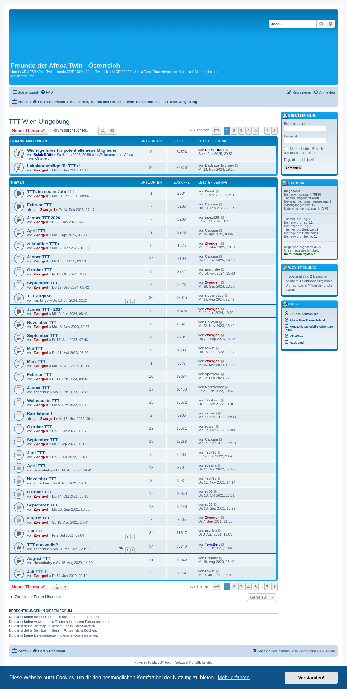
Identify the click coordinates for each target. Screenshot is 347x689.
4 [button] (248, 130)
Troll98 (210, 452)
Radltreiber (214, 387)
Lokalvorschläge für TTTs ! (53, 166)
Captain (211, 204)
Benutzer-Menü (299, 116)
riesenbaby (214, 295)
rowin (209, 348)
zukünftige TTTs (43, 243)
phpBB (157, 662)
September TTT (42, 283)
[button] (216, 130)
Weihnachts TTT (43, 400)
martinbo (212, 269)
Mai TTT (35, 348)
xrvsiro (211, 413)
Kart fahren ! (39, 413)
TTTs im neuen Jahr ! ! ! (50, 191)
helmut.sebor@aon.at (300, 254)
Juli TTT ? (37, 571)
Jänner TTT (38, 256)
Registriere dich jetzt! (299, 160)
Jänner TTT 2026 (43, 217)
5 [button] (255, 130)
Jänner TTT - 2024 (45, 309)
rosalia (210, 465)
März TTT (36, 361)
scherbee (41, 392)
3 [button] (241, 130)
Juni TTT (36, 452)
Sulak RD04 (43, 155)
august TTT (38, 518)
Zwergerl (41, 170)
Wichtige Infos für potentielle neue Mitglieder (71, 150)
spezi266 (212, 217)
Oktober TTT (39, 270)
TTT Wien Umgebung (39, 121)
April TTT (36, 230)
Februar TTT (39, 204)
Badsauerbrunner (219, 165)
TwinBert (212, 544)
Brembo (212, 558)
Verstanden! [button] (311, 677)
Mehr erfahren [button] (234, 677)
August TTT (38, 558)
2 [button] (234, 130)
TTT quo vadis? (42, 544)
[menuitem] (46, 92)
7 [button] (267, 130)
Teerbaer (212, 400)
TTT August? (40, 296)
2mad (209, 191)
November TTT (41, 322)
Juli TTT (35, 531)
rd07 (208, 491)
